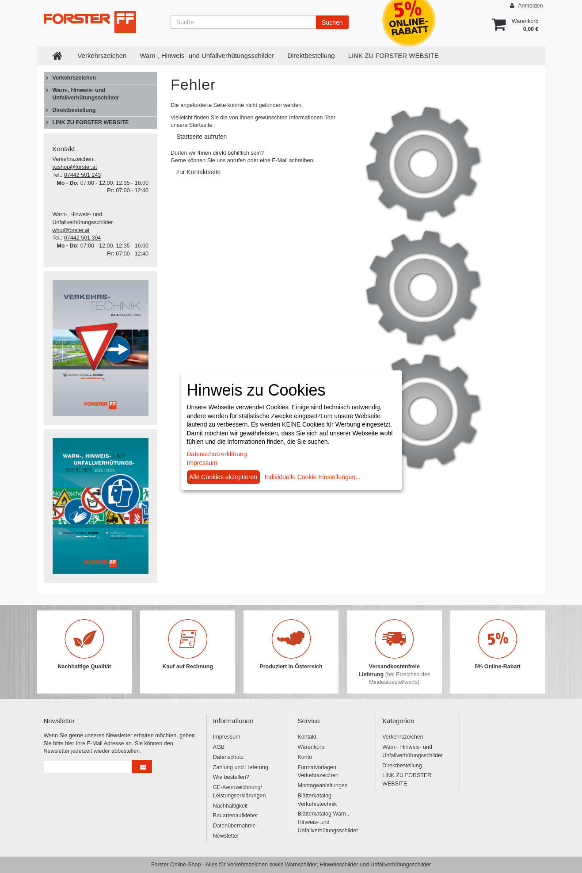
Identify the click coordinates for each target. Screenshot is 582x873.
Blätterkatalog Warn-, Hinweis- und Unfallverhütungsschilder (327, 822)
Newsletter (226, 836)
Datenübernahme (234, 826)
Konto (304, 757)
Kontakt (306, 737)
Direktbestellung (311, 55)
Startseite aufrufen (201, 136)
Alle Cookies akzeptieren (223, 476)
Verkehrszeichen (102, 55)
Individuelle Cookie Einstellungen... (313, 476)
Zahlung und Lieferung (240, 767)
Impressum (226, 737)
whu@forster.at (71, 230)
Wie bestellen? (231, 777)
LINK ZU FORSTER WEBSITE (393, 55)
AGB (218, 747)
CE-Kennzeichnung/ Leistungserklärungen (239, 791)
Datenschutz (228, 757)
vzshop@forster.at (75, 167)
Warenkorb (310, 747)
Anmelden (526, 5)
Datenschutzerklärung (217, 453)
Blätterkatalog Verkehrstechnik (317, 800)
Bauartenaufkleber (235, 815)
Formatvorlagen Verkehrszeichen (317, 771)
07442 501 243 (82, 175)
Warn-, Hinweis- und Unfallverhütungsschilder (207, 55)
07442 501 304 (82, 238)
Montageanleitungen (322, 785)
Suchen (332, 22)
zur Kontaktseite (198, 171)
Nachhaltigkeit (230, 806)
